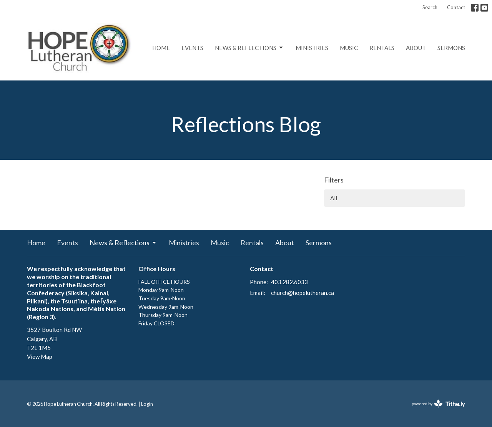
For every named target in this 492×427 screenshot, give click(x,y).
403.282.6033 (289, 281)
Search (429, 7)
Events (192, 47)
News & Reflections (249, 48)
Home (161, 47)
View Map (39, 356)
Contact (456, 7)
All (333, 197)
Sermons (451, 47)
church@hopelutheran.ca (302, 292)
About (416, 47)
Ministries (312, 47)
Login (147, 404)
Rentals (381, 47)
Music (349, 47)
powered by (438, 403)
